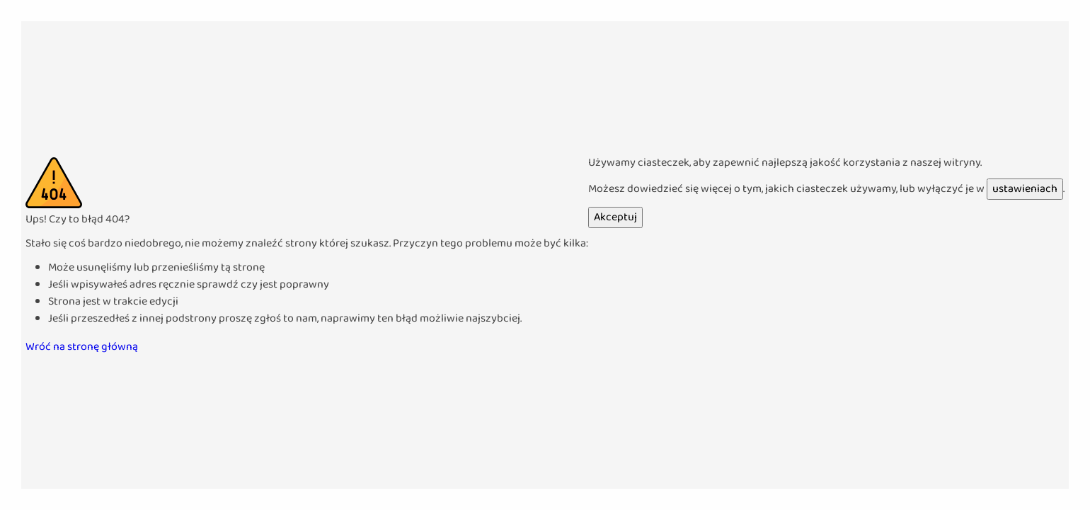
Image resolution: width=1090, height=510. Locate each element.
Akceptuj (615, 217)
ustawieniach (1024, 189)
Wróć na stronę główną (81, 347)
